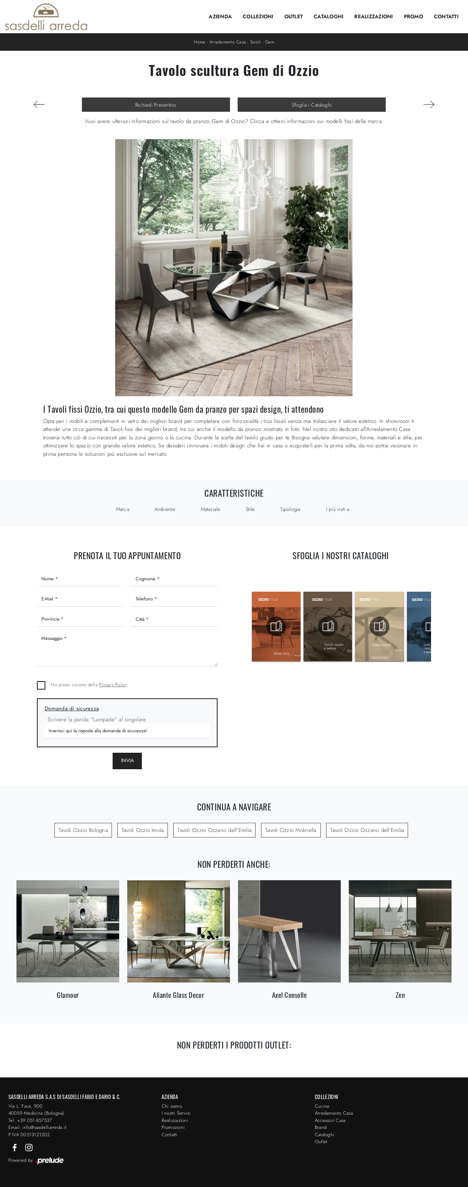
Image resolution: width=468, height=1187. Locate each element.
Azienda (220, 16)
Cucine (322, 1106)
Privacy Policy (113, 684)
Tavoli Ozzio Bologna (83, 830)
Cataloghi (328, 16)
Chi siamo (172, 1106)
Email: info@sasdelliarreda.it (37, 1127)
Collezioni (258, 16)
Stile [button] (250, 509)
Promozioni (173, 1127)
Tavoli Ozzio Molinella (291, 830)
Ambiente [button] (165, 509)
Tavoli (255, 42)
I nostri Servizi (176, 1113)
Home (199, 42)
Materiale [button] (210, 509)
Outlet (293, 16)
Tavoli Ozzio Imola (142, 830)
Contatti (446, 16)
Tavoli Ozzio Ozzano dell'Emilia (214, 830)
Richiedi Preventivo (156, 104)
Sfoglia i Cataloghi (312, 104)
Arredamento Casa (228, 42)
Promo (413, 16)
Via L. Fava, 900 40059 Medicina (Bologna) (36, 1110)
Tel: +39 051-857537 (30, 1120)
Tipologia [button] (290, 509)
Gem (269, 42)
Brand (321, 1127)
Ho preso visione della (89, 684)
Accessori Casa (330, 1120)
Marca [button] (122, 509)
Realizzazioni (373, 16)
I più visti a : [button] (339, 509)
